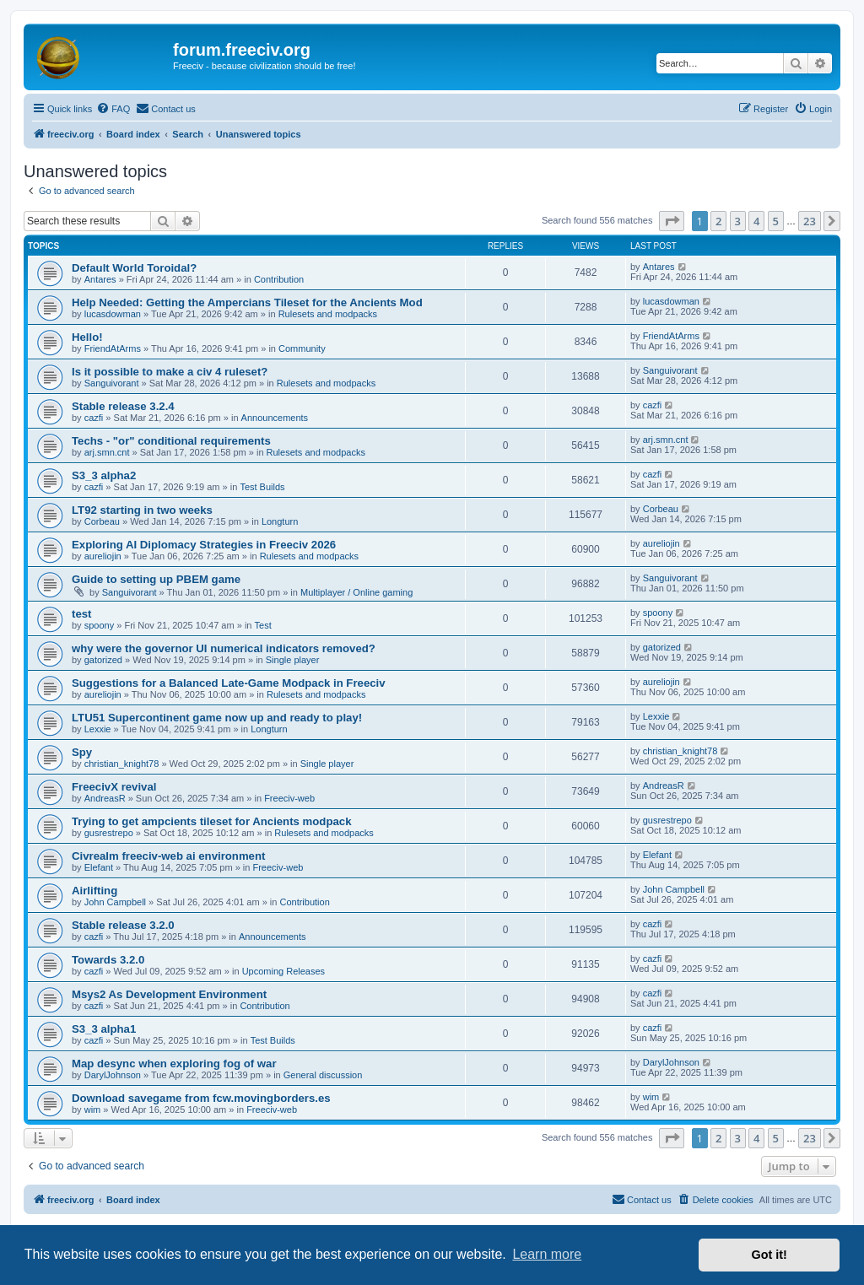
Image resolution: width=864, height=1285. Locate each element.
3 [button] (738, 221)
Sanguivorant (111, 383)
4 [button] (756, 221)
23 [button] (809, 221)
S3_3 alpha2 (104, 475)
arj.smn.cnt (107, 452)
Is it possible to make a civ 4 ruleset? (169, 371)
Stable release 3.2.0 (123, 925)
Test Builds (262, 487)
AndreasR (105, 798)
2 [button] (718, 221)
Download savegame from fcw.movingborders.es (201, 1098)
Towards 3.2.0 (108, 959)
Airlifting (94, 890)
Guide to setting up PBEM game (156, 579)
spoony (99, 625)
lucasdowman (112, 314)
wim (92, 1109)
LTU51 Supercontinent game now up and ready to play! (217, 717)
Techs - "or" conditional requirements (171, 441)
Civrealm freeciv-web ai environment (168, 856)
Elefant (98, 867)
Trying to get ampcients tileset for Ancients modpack (211, 821)
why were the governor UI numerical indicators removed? (223, 648)
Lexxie (97, 729)
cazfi (94, 418)
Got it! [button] (769, 1254)
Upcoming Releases (283, 971)
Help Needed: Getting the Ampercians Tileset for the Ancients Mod (247, 302)
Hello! (87, 337)
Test (263, 625)
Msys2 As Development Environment (169, 994)
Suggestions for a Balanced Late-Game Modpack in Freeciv (229, 683)
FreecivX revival (114, 786)
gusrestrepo (108, 833)
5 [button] (776, 221)
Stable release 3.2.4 (123, 406)
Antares (100, 279)
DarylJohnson (112, 1075)
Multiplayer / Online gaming (356, 592)
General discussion (323, 1075)
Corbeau (102, 521)
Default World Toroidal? (134, 268)
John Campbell (115, 902)
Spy (82, 752)
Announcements (275, 418)
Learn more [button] (546, 1254)
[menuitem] (113, 109)
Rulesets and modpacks (327, 314)
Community (302, 348)
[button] (671, 221)
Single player (293, 660)
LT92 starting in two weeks (142, 510)
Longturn (280, 521)
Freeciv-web (289, 798)
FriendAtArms (112, 348)
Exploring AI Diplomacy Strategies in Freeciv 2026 (204, 544)
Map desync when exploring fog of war (174, 1063)
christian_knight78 (121, 764)
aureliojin (103, 556)
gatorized (103, 660)
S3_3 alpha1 (104, 1029)
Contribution (279, 279)
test (81, 613)
